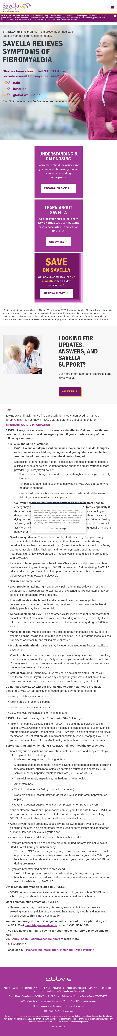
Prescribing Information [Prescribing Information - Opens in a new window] (30, 987)
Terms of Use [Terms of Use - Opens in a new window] (106, 987)
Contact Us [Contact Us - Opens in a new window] (93, 987)
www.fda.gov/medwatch (41, 925)
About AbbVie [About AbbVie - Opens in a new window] (58, 987)
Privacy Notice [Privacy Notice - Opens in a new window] (38, 990)
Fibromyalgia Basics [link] (56, 188)
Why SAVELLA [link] (56, 242)
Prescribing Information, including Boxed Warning (60, 949)
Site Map (46, 987)
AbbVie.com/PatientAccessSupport (36, 938)
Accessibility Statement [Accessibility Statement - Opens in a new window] (76, 987)
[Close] (84, 506)
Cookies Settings (53, 990)
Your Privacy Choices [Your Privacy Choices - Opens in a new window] (72, 990)
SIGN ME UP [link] (67, 391)
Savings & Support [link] (54, 293)
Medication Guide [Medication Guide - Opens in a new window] (10, 987)
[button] (111, 7)
